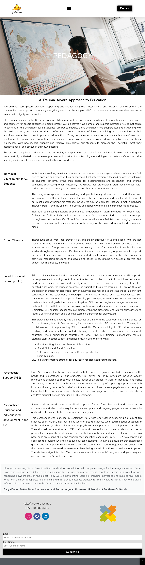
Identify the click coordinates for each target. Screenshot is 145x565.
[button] (69, 8)
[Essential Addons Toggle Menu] (142, 561)
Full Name (9, 542)
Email (6, 533)
